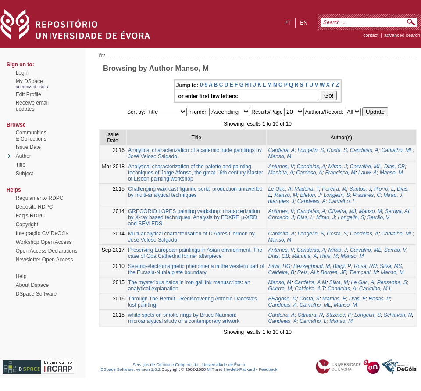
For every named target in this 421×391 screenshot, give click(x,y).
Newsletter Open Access (44, 260)
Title (20, 165)
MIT (210, 369)
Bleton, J (310, 195)
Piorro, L (384, 189)
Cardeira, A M (310, 282)
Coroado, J (281, 217)
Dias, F (357, 299)
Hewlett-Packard (239, 369)
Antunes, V (281, 166)
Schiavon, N (398, 315)
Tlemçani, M (363, 272)
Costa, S (337, 150)
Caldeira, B (281, 272)
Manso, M (280, 156)
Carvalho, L (341, 201)
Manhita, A (280, 173)
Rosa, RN (365, 266)
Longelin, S (311, 150)
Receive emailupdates (32, 106)
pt (287, 23)
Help (21, 276)
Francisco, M (340, 173)
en (303, 23)
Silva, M (338, 282)
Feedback (268, 369)
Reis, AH (307, 272)
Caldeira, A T (310, 289)
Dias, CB (394, 166)
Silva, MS (391, 266)
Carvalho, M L (375, 289)
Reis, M (329, 256)
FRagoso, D (282, 299)
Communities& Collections (31, 136)
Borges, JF (333, 272)
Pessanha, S (392, 282)
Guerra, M (280, 289)
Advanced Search (402, 35)
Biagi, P (342, 266)
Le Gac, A (280, 189)
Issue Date (28, 147)
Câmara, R (310, 315)
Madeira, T (306, 189)
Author (23, 156)
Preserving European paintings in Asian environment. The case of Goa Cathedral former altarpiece (195, 253)
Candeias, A (364, 150)
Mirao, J (337, 166)
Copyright (27, 224)
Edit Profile (28, 94)
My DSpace (29, 81)
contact (370, 35)
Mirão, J (337, 250)
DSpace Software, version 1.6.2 (130, 369)
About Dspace (32, 285)
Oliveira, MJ (342, 211)
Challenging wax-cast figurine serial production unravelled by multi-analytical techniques (195, 192)
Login (22, 73)
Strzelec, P (338, 315)
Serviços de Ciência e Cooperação (166, 364)
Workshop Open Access (44, 242)
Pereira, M (334, 189)
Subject (24, 173)
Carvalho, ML (397, 150)
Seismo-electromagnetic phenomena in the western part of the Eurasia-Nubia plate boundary (196, 269)
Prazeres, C (366, 195)
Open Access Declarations (47, 251)
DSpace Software (36, 294)
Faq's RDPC (30, 216)
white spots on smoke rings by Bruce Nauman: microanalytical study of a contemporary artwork (183, 318)
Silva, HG (279, 266)
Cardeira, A (281, 150)
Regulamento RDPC (40, 198)
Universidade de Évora (223, 364)
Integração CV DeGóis (42, 233)
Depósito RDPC (34, 207)
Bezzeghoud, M (311, 266)
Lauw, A (367, 173)
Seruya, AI (397, 211)
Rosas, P (379, 299)
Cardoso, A (309, 173)
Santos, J (360, 189)
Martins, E (334, 299)
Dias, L (305, 217)
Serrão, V (378, 217)
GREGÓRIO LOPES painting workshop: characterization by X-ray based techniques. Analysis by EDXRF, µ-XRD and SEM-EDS (194, 217)
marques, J (281, 201)
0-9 (203, 85)
